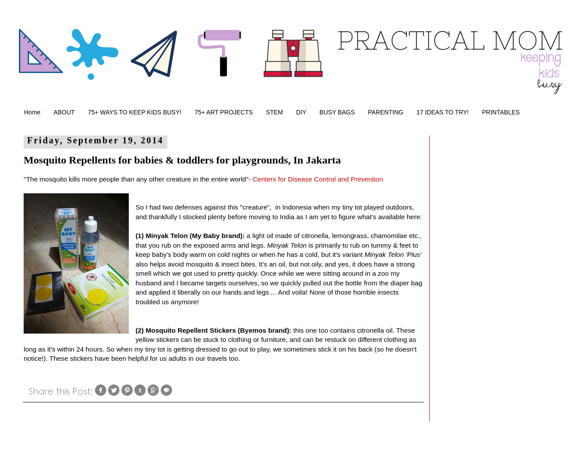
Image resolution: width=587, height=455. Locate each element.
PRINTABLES (501, 112)
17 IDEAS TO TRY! (443, 112)
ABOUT (63, 112)
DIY (301, 112)
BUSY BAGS (337, 112)
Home (32, 112)
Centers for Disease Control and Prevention (318, 179)
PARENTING (385, 112)
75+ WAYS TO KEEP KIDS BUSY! (135, 112)
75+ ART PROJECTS (223, 112)
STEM (274, 112)
